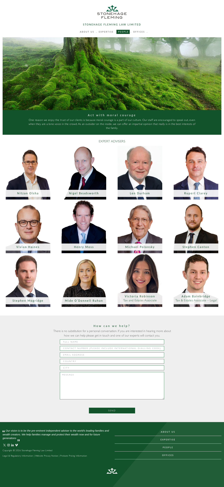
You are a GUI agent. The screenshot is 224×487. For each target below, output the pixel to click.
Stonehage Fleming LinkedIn (12, 445)
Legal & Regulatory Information (18, 455)
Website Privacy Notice (46, 455)
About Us (168, 431)
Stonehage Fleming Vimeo (16, 445)
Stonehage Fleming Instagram (8, 445)
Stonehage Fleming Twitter (4, 445)
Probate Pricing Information (73, 455)
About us (87, 31)
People (123, 31)
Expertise (106, 31)
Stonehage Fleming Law (112, 12)
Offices (139, 31)
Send (112, 410)
